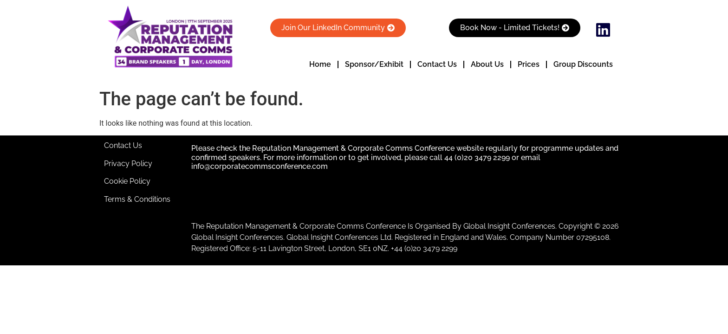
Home (320, 64)
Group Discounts (583, 64)
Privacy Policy (128, 163)
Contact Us (437, 64)
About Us (487, 64)
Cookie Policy (127, 181)
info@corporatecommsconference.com (259, 166)
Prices (529, 64)
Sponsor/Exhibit (374, 64)
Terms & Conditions (137, 199)
